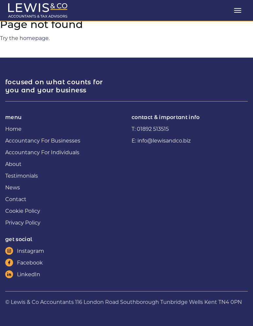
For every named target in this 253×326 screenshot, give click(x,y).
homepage (34, 37)
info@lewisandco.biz (164, 140)
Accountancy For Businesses (42, 140)
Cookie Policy (22, 210)
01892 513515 (153, 128)
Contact (15, 199)
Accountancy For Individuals (42, 152)
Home (13, 128)
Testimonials (21, 175)
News (12, 187)
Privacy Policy (22, 222)
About (13, 163)
